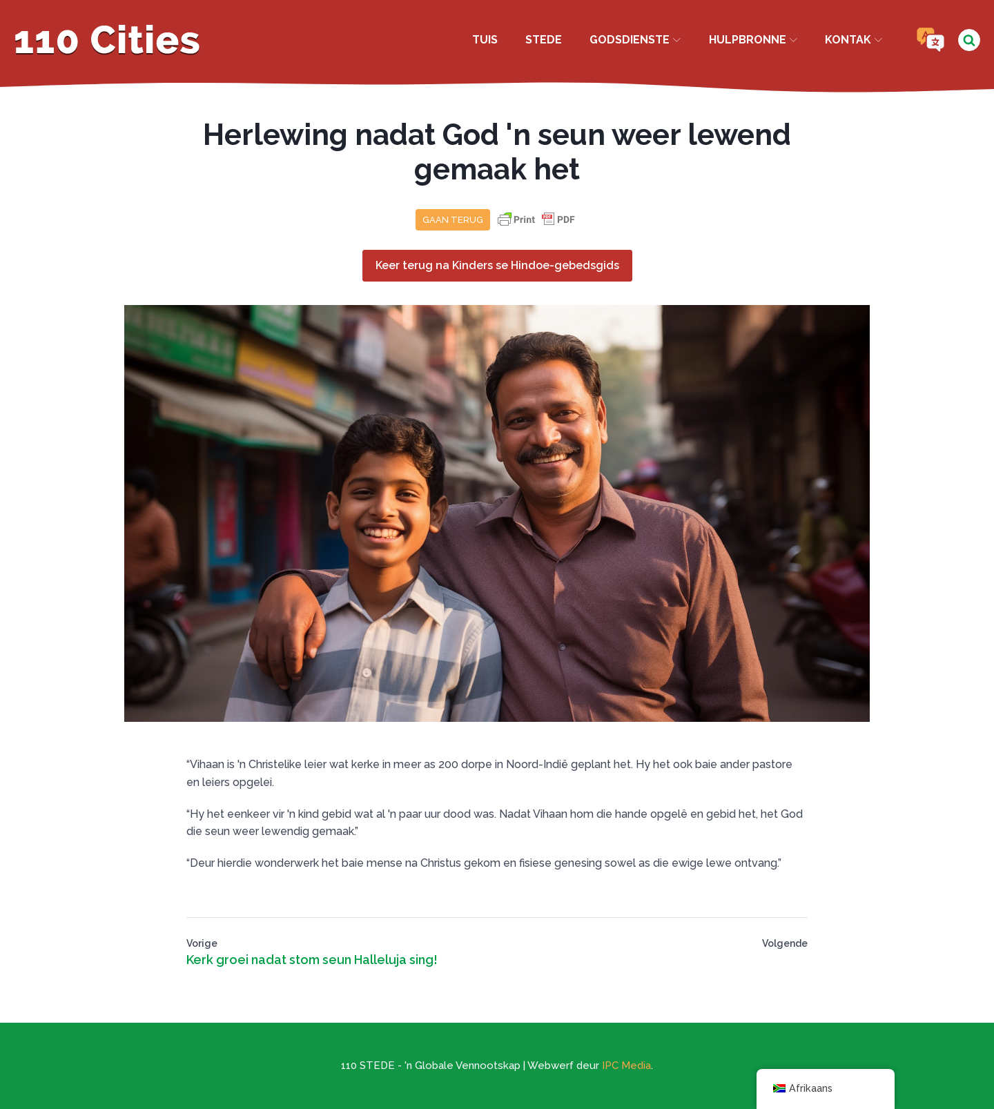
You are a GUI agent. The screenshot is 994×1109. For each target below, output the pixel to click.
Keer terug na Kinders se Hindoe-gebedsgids (497, 265)
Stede (543, 39)
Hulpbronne (753, 39)
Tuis (485, 39)
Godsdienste (635, 39)
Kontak (853, 39)
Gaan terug (452, 220)
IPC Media (626, 1065)
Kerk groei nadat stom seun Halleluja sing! (312, 959)
